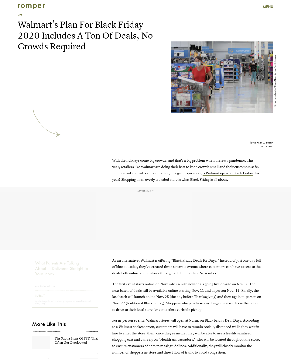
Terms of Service (81, 304)
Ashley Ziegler (263, 142)
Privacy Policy (40, 306)
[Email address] (65, 289)
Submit (40, 298)
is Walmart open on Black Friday (228, 173)
